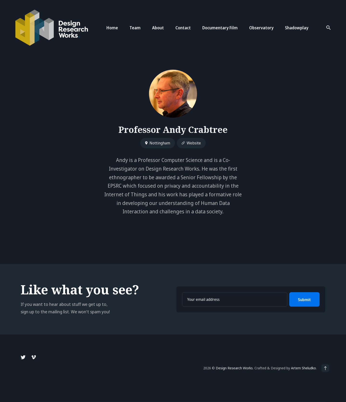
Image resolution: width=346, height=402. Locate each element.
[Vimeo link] (33, 357)
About (158, 28)
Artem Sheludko (303, 367)
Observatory (261, 28)
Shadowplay (296, 28)
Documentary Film (220, 28)
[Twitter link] (23, 357)
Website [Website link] (191, 143)
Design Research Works (234, 367)
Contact (183, 28)
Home (112, 28)
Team (135, 28)
